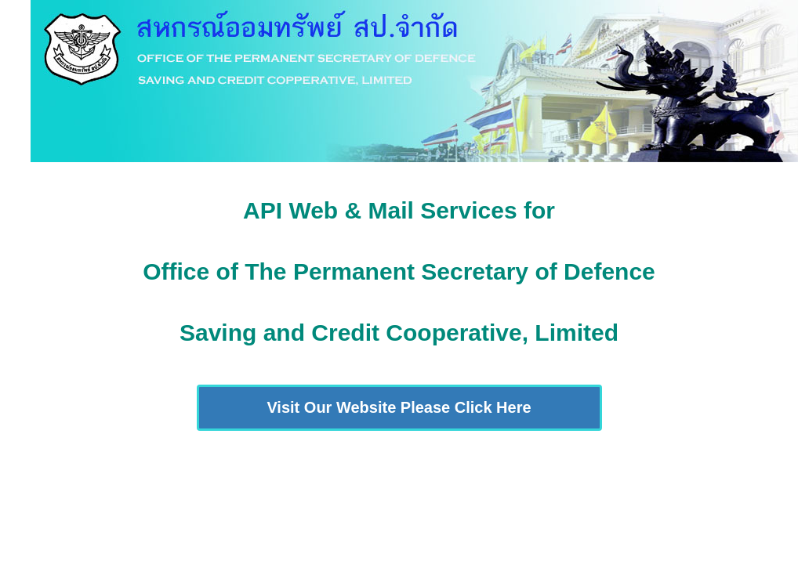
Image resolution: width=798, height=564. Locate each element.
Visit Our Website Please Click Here (399, 407)
